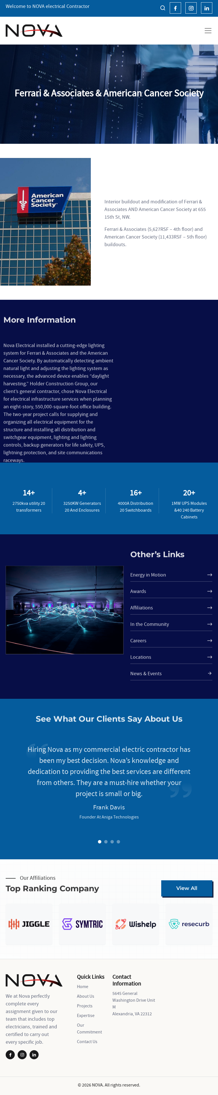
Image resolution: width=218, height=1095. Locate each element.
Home (82, 986)
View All (186, 888)
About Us (85, 996)
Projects (85, 1006)
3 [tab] (112, 842)
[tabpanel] (109, 823)
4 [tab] (118, 842)
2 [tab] (106, 842)
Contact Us (87, 1041)
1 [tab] (99, 842)
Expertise (86, 1015)
